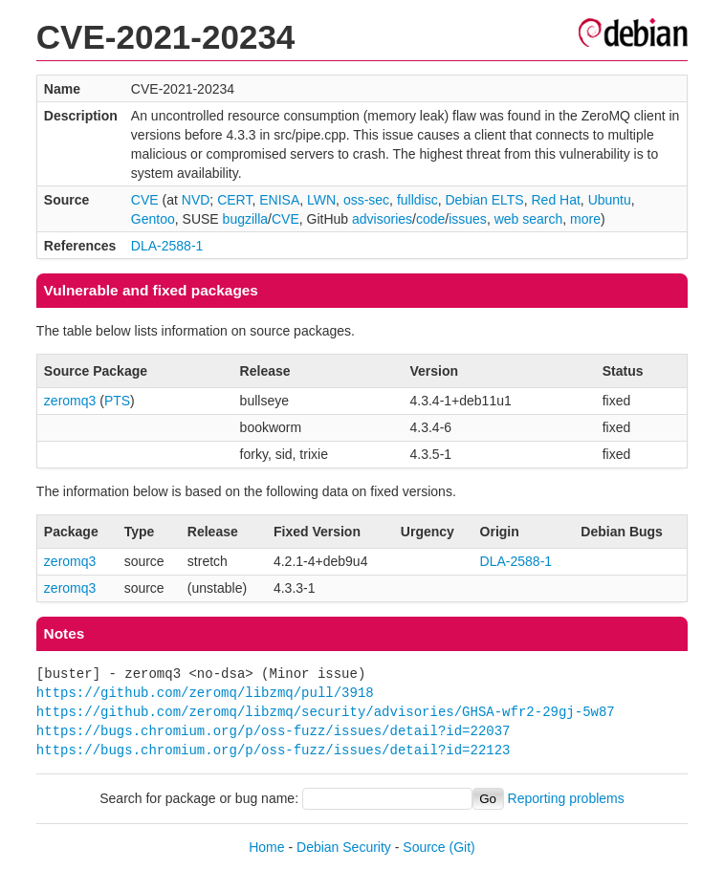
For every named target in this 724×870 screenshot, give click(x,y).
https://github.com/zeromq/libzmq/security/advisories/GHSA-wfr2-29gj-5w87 (325, 712)
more (585, 219)
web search (528, 219)
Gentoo (153, 219)
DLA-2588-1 (167, 245)
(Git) (462, 847)
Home (266, 847)
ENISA (279, 199)
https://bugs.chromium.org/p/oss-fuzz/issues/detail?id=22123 (273, 750)
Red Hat (555, 199)
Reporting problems (566, 798)
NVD (196, 199)
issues (468, 219)
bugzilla (245, 219)
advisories (382, 219)
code (430, 219)
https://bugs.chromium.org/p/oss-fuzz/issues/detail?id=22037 (273, 731)
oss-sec (366, 199)
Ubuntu (609, 199)
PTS (117, 400)
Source (424, 847)
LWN (321, 199)
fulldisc (417, 199)
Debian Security (343, 847)
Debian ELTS (484, 199)
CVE (145, 199)
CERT (234, 199)
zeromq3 (70, 400)
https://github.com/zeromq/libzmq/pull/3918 (205, 693)
